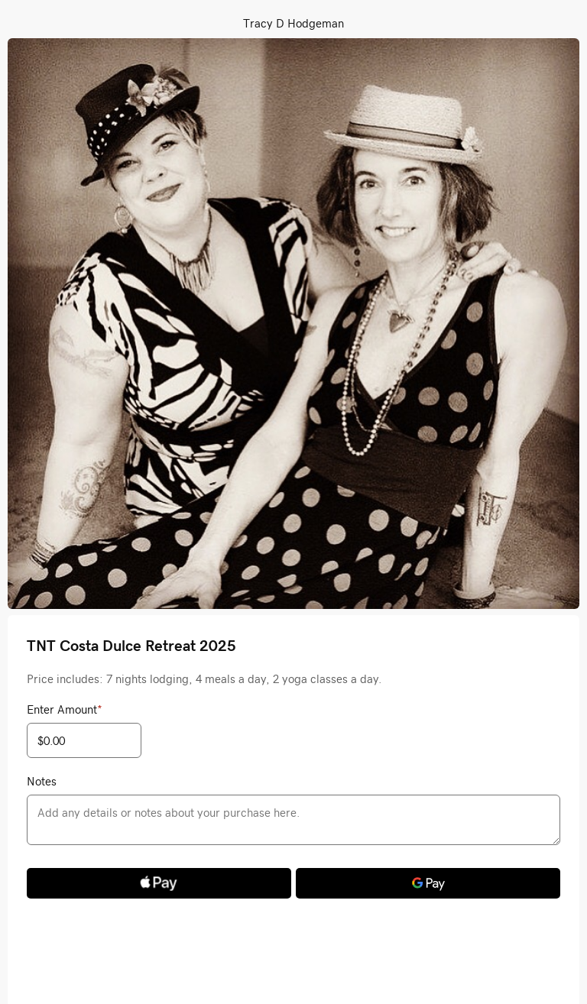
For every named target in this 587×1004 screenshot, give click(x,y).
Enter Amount (64, 709)
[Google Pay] (428, 883)
